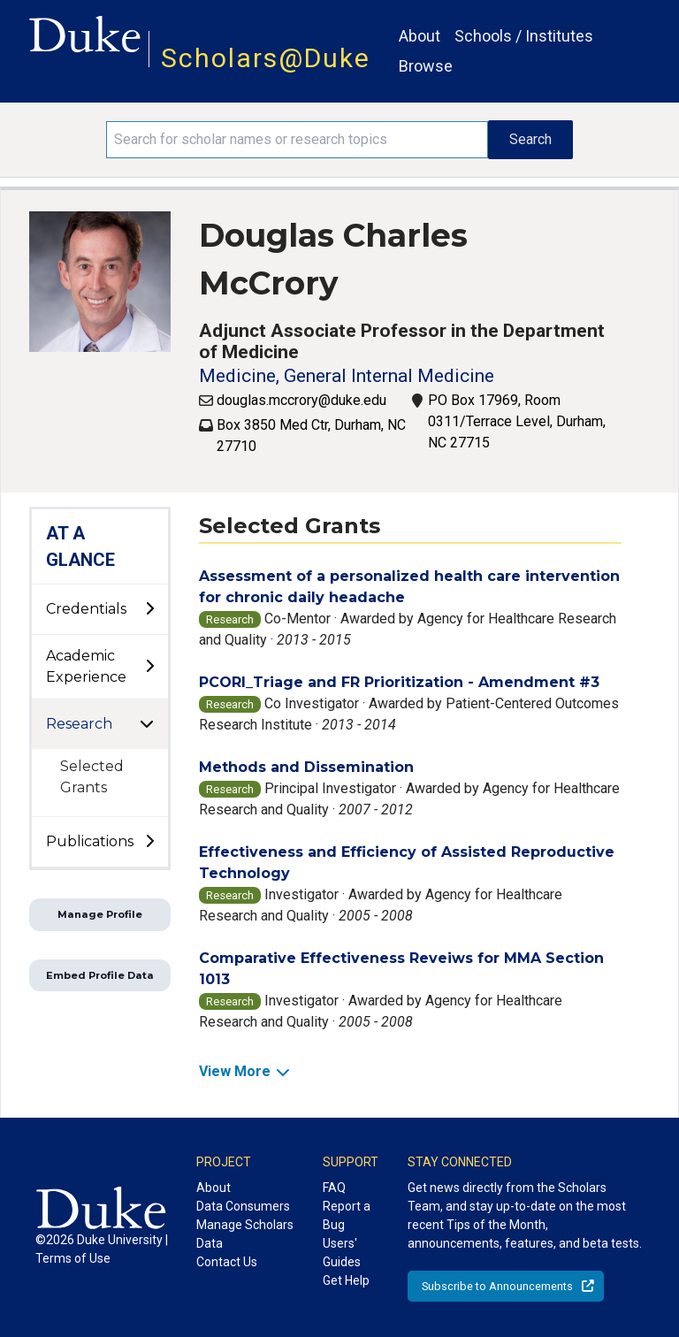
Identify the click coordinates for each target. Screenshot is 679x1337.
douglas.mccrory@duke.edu (301, 400)
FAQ (334, 1187)
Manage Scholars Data (245, 1234)
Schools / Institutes (523, 36)
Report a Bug (346, 1215)
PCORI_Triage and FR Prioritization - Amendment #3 (399, 682)
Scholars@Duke (265, 57)
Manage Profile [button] (99, 914)
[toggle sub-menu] (149, 609)
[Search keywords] (297, 139)
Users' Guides (342, 1252)
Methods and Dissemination (306, 767)
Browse (426, 66)
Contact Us (226, 1262)
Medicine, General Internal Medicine (346, 375)
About (419, 36)
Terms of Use (73, 1258)
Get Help (346, 1280)
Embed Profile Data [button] (100, 975)
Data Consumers (243, 1206)
